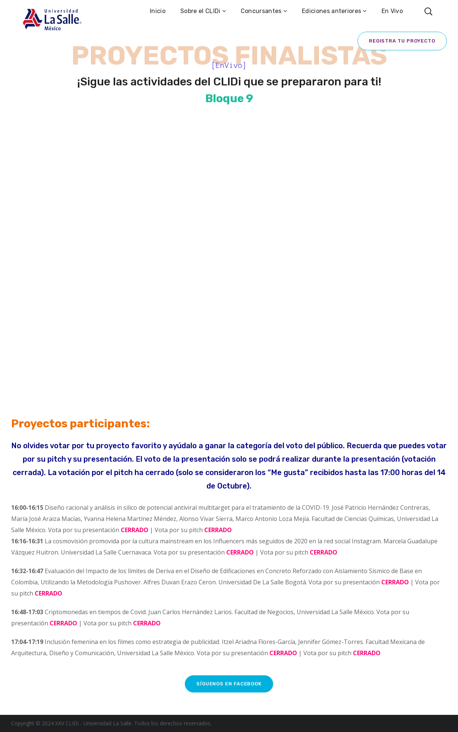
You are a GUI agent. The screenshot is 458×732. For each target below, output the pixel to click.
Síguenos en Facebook (229, 684)
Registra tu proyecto (402, 41)
